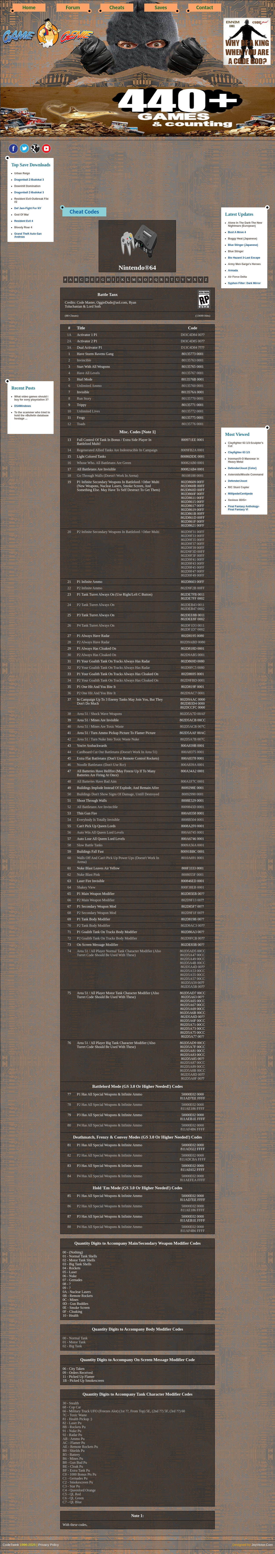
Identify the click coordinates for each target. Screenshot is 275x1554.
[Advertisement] (30, 312)
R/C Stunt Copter (238, 487)
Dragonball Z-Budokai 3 (29, 179)
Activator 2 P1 (87, 341)
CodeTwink (11, 1545)
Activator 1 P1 (87, 335)
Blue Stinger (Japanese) (243, 245)
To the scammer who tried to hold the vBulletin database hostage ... (32, 415)
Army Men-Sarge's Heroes (244, 264)
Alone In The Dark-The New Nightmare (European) (245, 224)
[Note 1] (149, 432)
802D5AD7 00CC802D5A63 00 (192, 995)
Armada (233, 270)
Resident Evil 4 (23, 221)
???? (201, 347)
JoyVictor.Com (262, 1545)
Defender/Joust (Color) (242, 468)
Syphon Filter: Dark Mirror (244, 283)
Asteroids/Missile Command (245, 474)
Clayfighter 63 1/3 (239, 452)
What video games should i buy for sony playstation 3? (31, 398)
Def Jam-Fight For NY (27, 208)
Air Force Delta (237, 276)
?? (202, 335)
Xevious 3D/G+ (237, 500)
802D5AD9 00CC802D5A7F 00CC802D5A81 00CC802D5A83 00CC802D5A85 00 (192, 1051)
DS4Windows (22, 406)
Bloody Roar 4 (23, 227)
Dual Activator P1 (89, 347)
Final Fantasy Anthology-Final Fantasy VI (243, 508)
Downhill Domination (27, 186)
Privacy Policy (48, 1545)
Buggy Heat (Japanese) (242, 238)
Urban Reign (22, 173)
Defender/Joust (237, 480)
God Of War (21, 214)
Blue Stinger (236, 251)
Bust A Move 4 (237, 232)
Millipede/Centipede (240, 493)
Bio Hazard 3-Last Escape (244, 257)
